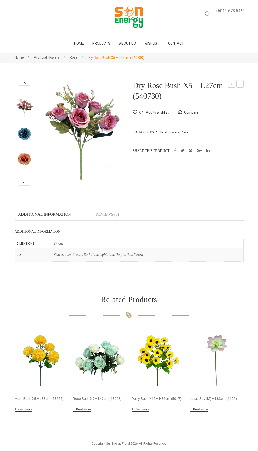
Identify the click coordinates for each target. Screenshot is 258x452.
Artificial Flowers (47, 57)
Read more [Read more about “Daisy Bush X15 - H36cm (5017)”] (141, 411)
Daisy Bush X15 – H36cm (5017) (156, 400)
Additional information (44, 214)
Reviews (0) (107, 214)
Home (19, 57)
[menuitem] (79, 43)
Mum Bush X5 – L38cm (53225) (39, 400)
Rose (74, 57)
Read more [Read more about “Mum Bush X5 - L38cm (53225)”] (24, 411)
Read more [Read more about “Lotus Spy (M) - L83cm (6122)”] (200, 411)
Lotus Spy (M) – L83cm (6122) (213, 400)
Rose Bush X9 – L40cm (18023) (97, 400)
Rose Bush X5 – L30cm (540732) (240, 85)
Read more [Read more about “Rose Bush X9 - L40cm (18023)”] (83, 411)
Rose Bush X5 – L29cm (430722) (231, 85)
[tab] (45, 216)
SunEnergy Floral (118, 445)
